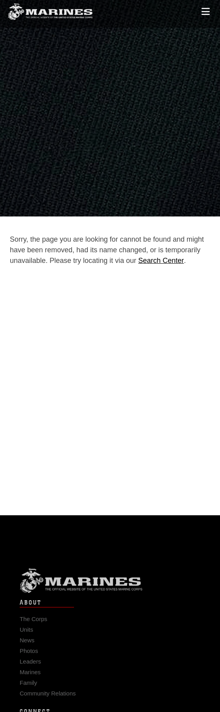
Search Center (161, 260)
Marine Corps (110, 585)
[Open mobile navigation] (205, 8)
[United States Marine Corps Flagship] (50, 9)
